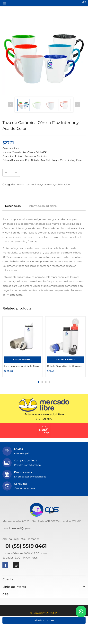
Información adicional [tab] (42, 205)
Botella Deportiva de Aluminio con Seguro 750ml (65, 366)
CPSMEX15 (44, 419)
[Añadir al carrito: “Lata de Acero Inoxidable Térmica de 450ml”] (22, 359)
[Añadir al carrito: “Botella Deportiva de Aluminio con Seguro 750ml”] (65, 359)
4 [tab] (49, 382)
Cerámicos (48, 184)
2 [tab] (42, 382)
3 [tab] (46, 382)
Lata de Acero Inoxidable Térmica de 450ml (22, 366)
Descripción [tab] (13, 205)
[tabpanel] (22, 346)
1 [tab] (38, 382)
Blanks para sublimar (29, 184)
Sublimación (62, 184)
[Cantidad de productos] (11, 173)
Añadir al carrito (44, 620)
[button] (83, 3)
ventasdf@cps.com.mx (24, 528)
